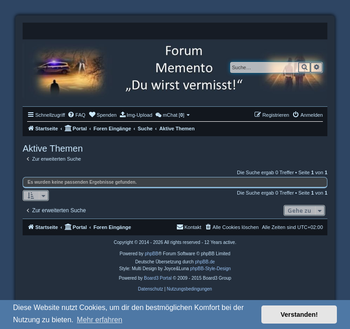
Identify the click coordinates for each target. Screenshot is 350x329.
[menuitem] (76, 115)
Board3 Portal (157, 278)
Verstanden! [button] (299, 314)
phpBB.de (205, 261)
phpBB (151, 253)
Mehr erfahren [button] (100, 320)
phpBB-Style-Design (210, 268)
